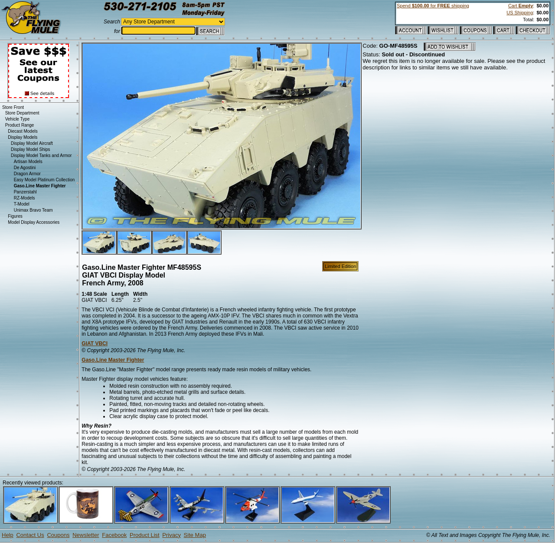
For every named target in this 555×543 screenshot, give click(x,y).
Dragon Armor (27, 173)
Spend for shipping (433, 5)
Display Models (22, 137)
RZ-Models (24, 198)
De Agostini (25, 167)
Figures (15, 216)
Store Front (13, 107)
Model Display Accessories (33, 222)
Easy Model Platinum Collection (44, 179)
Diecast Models (22, 131)
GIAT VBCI (95, 343)
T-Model (21, 204)
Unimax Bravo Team (33, 210)
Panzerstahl (25, 192)
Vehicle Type (17, 119)
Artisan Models (28, 161)
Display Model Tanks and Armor (41, 155)
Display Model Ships (30, 149)
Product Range (19, 125)
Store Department (22, 113)
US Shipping (519, 12)
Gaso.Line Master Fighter (113, 360)
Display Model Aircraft (32, 143)
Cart (520, 5)
